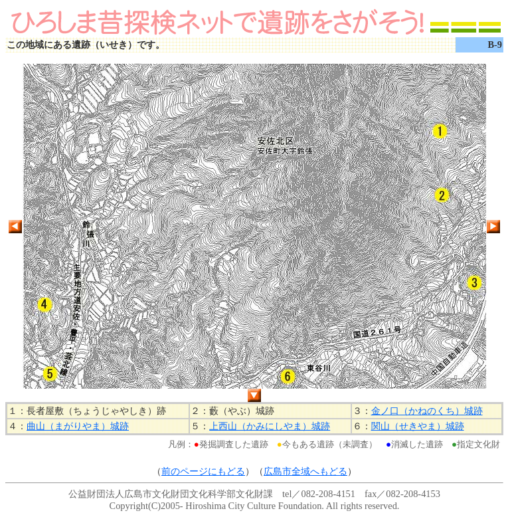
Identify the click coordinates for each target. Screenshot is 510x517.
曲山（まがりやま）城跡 (78, 426)
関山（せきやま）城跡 (417, 426)
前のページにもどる (203, 471)
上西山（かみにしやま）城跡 (269, 426)
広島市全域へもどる (305, 471)
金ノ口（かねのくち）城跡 (427, 410)
